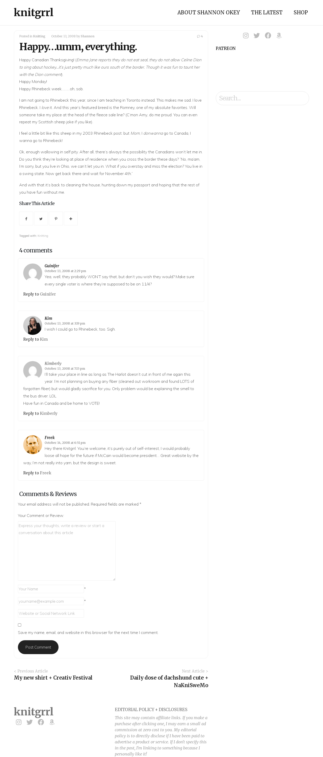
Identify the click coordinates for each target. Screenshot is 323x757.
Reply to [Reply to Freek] (31, 473)
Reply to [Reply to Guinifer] (31, 294)
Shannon (87, 36)
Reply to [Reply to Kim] (31, 339)
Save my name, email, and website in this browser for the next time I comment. (88, 632)
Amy (143, 114)
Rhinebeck (59, 100)
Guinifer (52, 266)
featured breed (95, 107)
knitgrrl (33, 13)
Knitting (39, 36)
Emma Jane (86, 59)
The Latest (267, 12)
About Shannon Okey (208, 12)
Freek (50, 437)
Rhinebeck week (47, 88)
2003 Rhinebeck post (102, 133)
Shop (301, 12)
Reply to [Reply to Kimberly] (31, 413)
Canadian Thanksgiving (52, 59)
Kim (48, 318)
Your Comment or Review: (41, 515)
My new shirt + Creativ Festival (53, 678)
